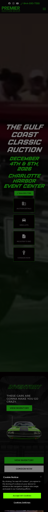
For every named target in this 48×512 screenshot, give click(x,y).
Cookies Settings (22, 503)
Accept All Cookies (22, 496)
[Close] (41, 477)
